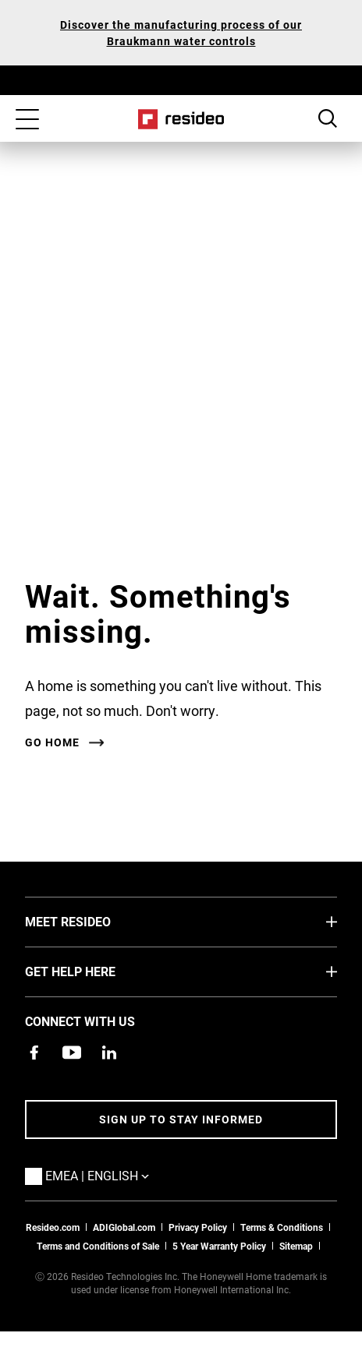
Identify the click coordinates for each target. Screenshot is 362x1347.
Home (181, 119)
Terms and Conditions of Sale (98, 1245)
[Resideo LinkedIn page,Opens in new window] (109, 1053)
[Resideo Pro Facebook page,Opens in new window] (34, 1053)
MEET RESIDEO (91, 920)
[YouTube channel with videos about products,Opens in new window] (71, 1053)
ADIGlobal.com (124, 1227)
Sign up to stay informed (181, 1119)
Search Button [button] (327, 118)
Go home (52, 742)
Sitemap (296, 1245)
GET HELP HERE (93, 970)
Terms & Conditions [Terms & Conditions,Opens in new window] (281, 1227)
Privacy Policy (198, 1227)
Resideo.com (53, 1227)
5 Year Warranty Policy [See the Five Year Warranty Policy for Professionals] (219, 1245)
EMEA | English (120, 1174)
